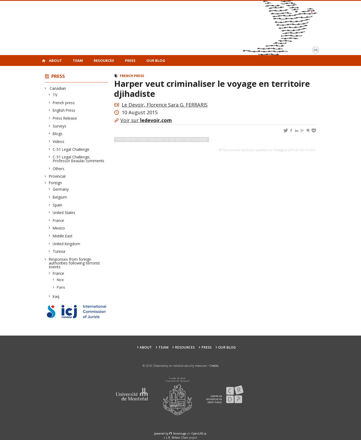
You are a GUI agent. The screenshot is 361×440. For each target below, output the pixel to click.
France (58, 220)
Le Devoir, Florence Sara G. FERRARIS (165, 104)
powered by (161, 433)
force (179, 433)
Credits (213, 366)
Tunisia (59, 251)
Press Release (65, 118)
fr (315, 50)
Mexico (59, 228)
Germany (61, 189)
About (55, 60)
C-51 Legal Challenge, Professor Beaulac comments (78, 158)
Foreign (55, 182)
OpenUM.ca (198, 433)
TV (55, 94)
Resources (104, 60)
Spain (57, 205)
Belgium (60, 197)
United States (64, 212)
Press (130, 60)
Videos (58, 141)
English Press (64, 110)
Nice (60, 279)
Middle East (62, 235)
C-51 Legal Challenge (71, 149)
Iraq (56, 296)
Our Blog (155, 60)
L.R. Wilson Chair (177, 437)
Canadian (57, 88)
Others (58, 168)
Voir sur (146, 120)
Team (78, 60)
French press (64, 102)
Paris (61, 287)
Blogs (57, 133)
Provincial (57, 176)
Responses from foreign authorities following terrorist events (74, 263)
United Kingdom (66, 243)
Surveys (59, 126)
